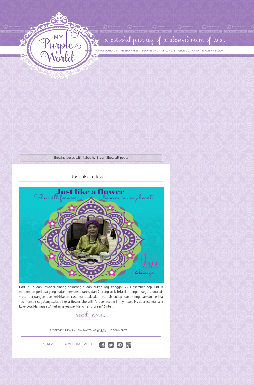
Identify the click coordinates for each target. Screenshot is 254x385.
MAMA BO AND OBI (106, 50)
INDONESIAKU (150, 50)
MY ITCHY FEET (129, 50)
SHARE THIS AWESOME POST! (68, 344)
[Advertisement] (92, 114)
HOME (88, 50)
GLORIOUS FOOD (188, 50)
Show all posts (117, 157)
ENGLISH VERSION (213, 50)
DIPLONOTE (168, 50)
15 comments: (119, 330)
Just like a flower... (91, 176)
